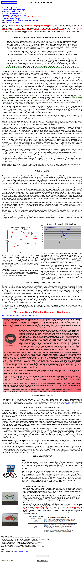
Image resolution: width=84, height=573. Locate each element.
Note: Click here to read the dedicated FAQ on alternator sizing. (20, 315)
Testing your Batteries (11, 22)
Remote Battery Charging (12, 19)
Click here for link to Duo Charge (68, 403)
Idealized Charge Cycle (11, 11)
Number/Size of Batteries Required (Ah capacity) (20, 20)
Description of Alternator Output (14, 15)
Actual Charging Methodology (14, 10)
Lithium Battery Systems (22, 551)
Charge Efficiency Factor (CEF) (14, 13)
